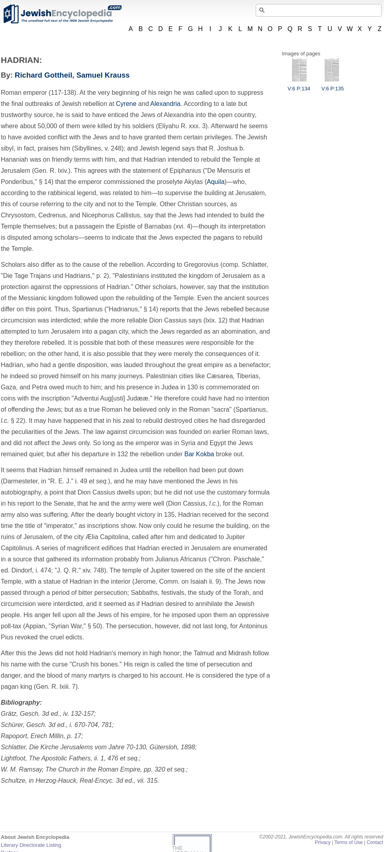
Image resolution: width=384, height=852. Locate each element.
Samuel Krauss (103, 75)
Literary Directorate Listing (31, 845)
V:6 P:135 (332, 86)
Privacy (323, 842)
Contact (374, 842)
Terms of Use (348, 842)
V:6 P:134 (299, 86)
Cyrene (126, 103)
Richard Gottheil (43, 75)
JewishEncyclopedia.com (62, 14)
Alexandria (165, 103)
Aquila (215, 181)
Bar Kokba (199, 454)
